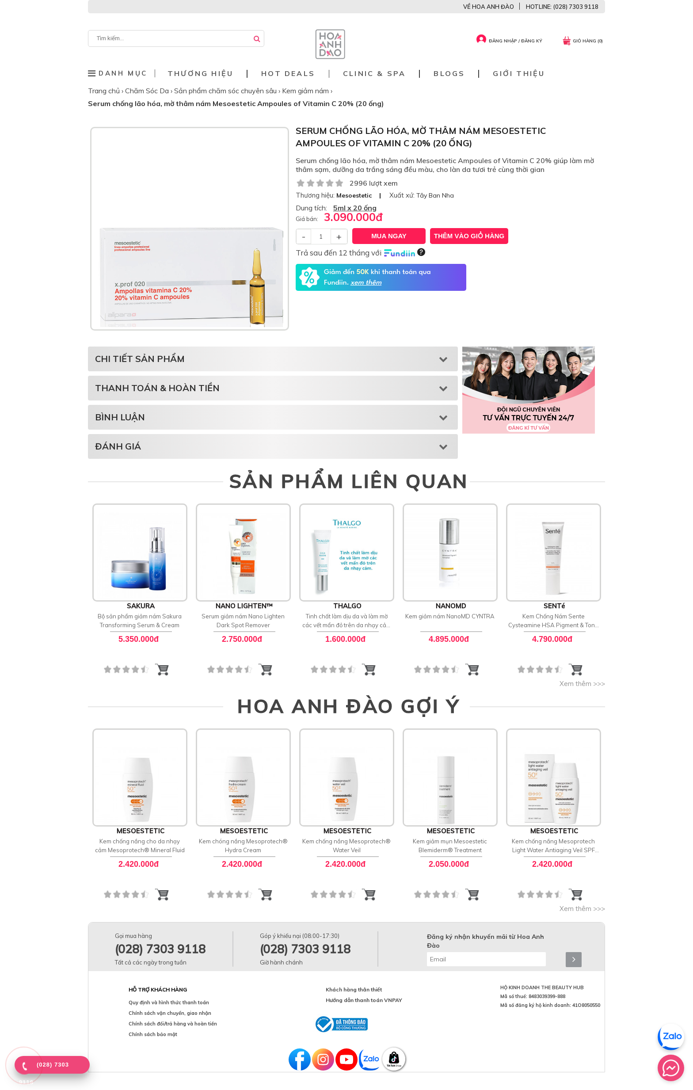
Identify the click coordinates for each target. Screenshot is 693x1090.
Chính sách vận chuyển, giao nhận (170, 1013)
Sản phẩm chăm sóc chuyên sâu (226, 90)
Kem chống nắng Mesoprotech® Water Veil (346, 846)
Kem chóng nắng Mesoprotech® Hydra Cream (243, 846)
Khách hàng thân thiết (354, 989)
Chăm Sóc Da (148, 90)
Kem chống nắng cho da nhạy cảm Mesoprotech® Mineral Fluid (140, 846)
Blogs (449, 73)
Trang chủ (105, 90)
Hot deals (288, 73)
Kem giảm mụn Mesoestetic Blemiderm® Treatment (450, 846)
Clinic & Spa (374, 73)
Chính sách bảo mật (153, 1034)
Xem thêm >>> (582, 683)
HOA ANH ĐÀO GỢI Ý (348, 706)
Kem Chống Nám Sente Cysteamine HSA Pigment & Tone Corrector (553, 621)
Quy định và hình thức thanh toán (169, 1002)
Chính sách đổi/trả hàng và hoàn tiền (173, 1024)
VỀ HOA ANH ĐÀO (488, 6)
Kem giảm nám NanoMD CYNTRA (450, 616)
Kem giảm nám (306, 90)
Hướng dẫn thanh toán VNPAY (364, 1000)
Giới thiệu (519, 73)
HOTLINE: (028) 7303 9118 (562, 6)
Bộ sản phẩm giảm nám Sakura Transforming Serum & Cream (140, 621)
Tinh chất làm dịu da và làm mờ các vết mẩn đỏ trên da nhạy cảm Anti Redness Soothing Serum (346, 621)
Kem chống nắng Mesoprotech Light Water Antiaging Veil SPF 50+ (553, 846)
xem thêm (365, 282)
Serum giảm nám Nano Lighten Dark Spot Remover (243, 621)
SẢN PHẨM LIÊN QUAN (348, 481)
